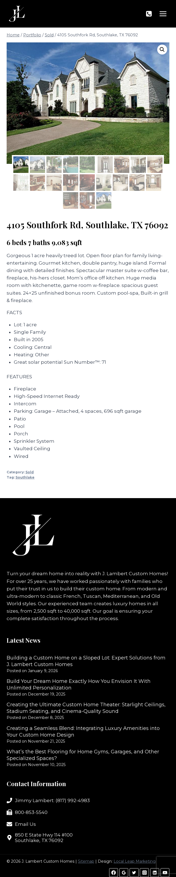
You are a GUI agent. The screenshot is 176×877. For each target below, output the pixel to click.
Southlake (25, 477)
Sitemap (86, 861)
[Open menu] (162, 13)
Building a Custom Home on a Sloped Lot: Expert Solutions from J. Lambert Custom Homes (86, 661)
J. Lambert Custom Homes (134, 573)
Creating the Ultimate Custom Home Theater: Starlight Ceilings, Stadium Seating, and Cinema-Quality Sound (86, 708)
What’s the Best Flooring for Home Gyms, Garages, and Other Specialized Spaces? (83, 755)
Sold (29, 472)
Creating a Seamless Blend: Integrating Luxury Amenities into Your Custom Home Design (83, 731)
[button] (162, 50)
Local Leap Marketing (135, 861)
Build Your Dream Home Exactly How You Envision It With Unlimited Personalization (79, 684)
